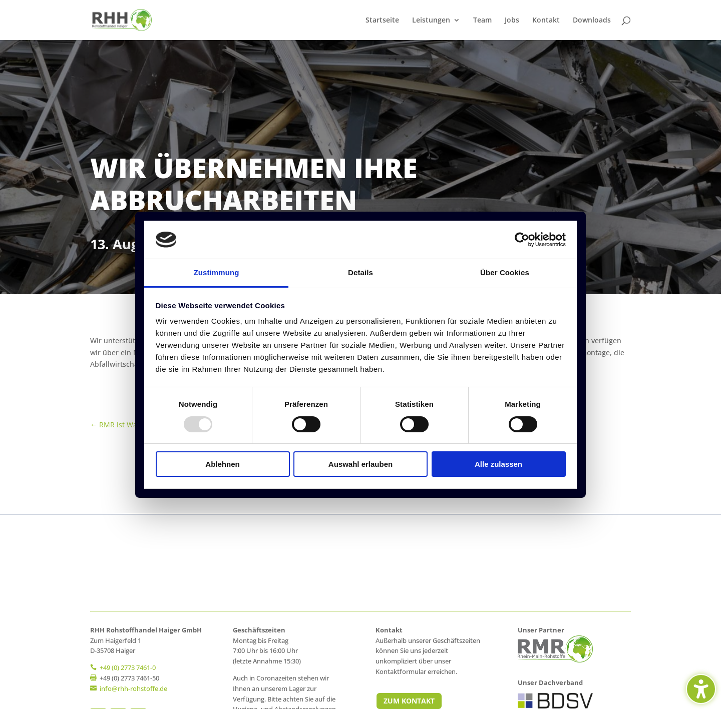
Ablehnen (222, 464)
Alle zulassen (498, 464)
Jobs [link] (512, 21)
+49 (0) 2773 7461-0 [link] (128, 667)
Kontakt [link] (546, 21)
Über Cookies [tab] (504, 272)
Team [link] (482, 21)
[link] (122, 19)
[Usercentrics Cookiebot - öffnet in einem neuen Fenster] (522, 239)
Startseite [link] (382, 21)
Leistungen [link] (431, 21)
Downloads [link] (592, 21)
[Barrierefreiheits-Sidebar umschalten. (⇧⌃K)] (701, 689)
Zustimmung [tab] (216, 272)
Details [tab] (360, 272)
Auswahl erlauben (360, 464)
